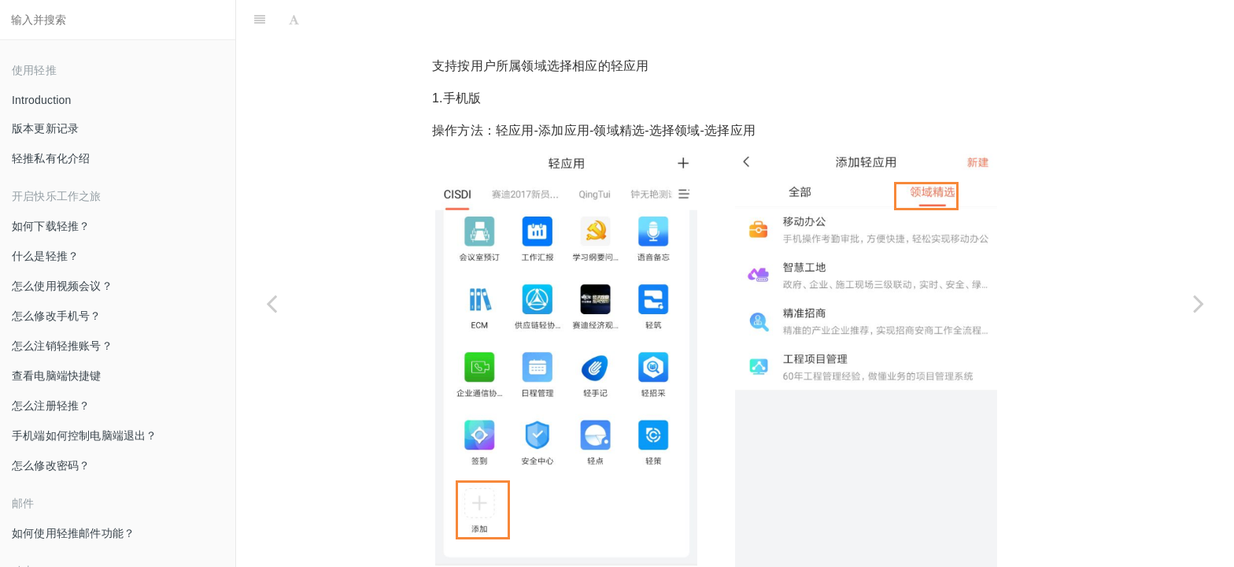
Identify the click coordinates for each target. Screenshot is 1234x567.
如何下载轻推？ (51, 226)
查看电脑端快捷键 (57, 375)
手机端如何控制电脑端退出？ (84, 435)
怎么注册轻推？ (51, 405)
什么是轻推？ (45, 256)
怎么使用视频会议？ (62, 286)
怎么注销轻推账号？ (62, 345)
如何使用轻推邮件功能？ (73, 533)
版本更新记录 (45, 128)
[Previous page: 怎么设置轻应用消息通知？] (271, 303)
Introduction (42, 100)
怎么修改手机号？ (57, 315)
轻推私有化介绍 (51, 158)
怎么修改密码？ (51, 465)
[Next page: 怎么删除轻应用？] (1198, 303)
